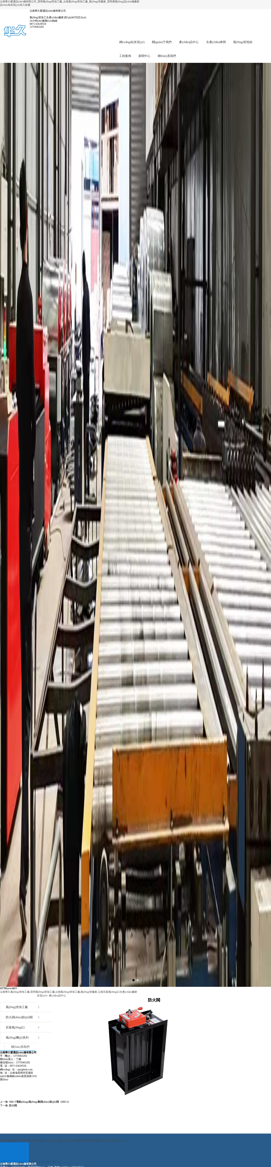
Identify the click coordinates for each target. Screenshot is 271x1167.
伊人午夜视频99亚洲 (11, 1165)
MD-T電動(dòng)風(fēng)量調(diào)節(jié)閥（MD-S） (40, 1101)
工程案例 (125, 55)
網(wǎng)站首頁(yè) (132, 42)
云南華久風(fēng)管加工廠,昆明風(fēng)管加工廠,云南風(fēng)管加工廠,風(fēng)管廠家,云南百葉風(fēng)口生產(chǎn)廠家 (68, 992)
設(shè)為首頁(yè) (10, 5)
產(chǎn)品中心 (189, 42)
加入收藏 (25, 5)
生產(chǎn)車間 (216, 42)
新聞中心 (144, 55)
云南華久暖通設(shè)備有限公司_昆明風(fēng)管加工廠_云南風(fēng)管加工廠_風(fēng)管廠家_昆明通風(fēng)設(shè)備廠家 (69, 1)
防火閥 (13, 1105)
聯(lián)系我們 (167, 55)
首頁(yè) (41, 995)
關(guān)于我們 (162, 42)
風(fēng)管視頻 (242, 42)
